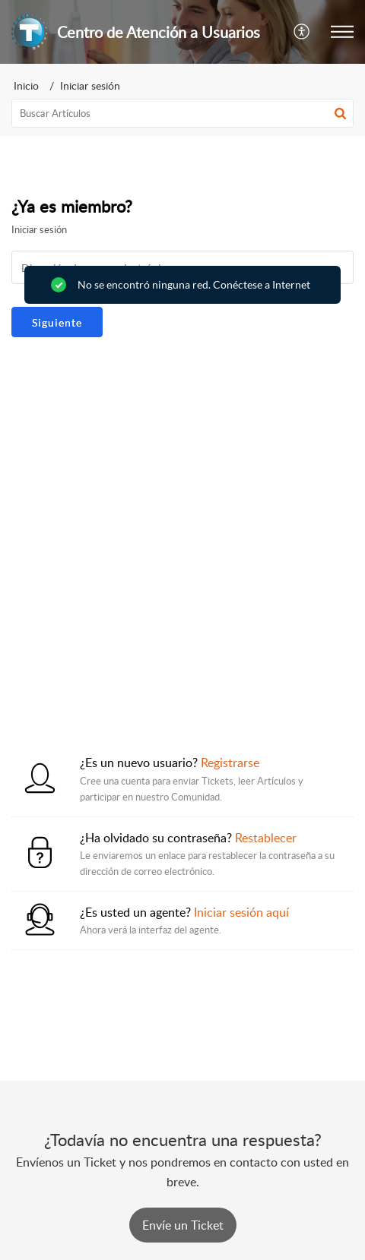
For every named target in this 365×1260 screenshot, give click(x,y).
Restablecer (266, 837)
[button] (302, 31)
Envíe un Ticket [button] (183, 1225)
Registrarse (230, 762)
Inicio (26, 85)
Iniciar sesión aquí (241, 912)
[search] (182, 113)
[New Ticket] (182, 1225)
